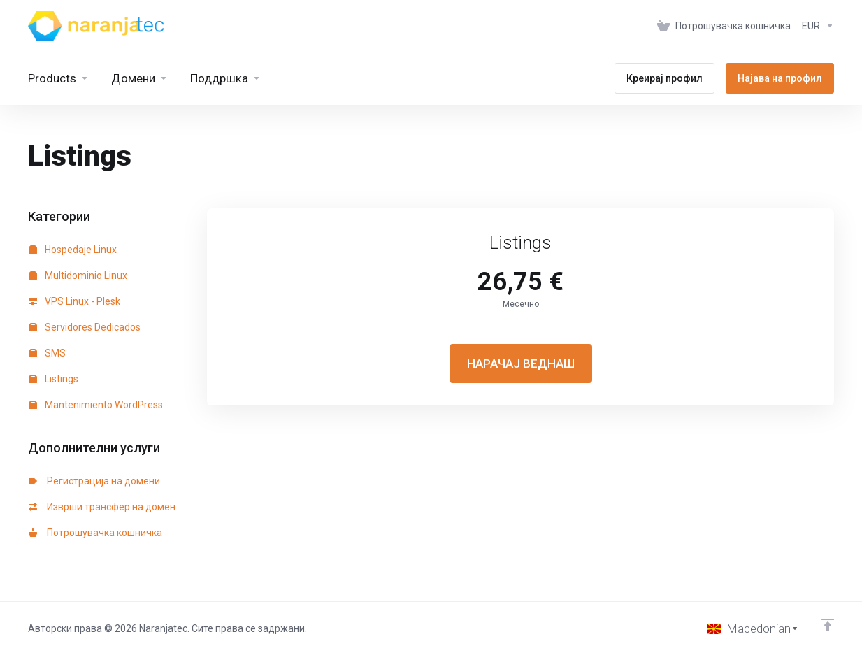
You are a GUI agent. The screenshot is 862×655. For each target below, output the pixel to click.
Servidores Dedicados (85, 327)
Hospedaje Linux (73, 249)
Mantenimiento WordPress (96, 404)
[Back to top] (827, 625)
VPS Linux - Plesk (74, 301)
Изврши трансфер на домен (102, 506)
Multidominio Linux (78, 275)
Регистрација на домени (94, 481)
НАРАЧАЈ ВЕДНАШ (521, 363)
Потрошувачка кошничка (95, 532)
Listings (53, 378)
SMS (47, 353)
